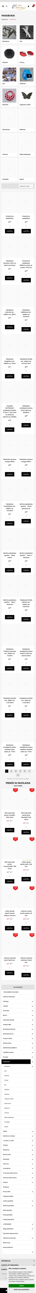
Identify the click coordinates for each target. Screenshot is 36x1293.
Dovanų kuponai (8, 1247)
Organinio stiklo (9, 1099)
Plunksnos (6, 1187)
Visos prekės (18, 786)
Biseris (5, 1015)
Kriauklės (7, 1122)
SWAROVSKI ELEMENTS (10, 1048)
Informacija (5, 1261)
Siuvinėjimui (6, 1168)
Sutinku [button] (21, 1285)
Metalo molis (7, 1154)
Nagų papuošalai (8, 1229)
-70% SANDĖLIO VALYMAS (11, 992)
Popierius (6, 1164)
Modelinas (6, 1150)
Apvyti (6, 1126)
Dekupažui (6, 1159)
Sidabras (7, 1024)
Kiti (5, 1085)
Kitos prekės (6, 1191)
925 (5, 1071)
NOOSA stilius (7, 1043)
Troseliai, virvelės (8, 1140)
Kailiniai (6, 1075)
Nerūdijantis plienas (9, 1029)
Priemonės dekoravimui (10, 1173)
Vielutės (5, 1145)
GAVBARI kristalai (8, 1052)
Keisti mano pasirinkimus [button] (21, 1289)
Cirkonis (6, 1113)
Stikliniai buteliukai (9, 997)
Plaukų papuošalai (8, 1219)
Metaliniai (7, 1066)
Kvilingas (6, 1001)
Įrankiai (5, 1182)
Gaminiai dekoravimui (10, 1178)
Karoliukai (6, 1010)
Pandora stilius (7, 1038)
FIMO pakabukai (9, 1117)
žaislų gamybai (7, 1210)
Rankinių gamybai (8, 1205)
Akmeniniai (7, 1103)
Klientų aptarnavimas (10, 1265)
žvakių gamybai (7, 1215)
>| (18, 775)
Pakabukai (6, 1061)
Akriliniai (6, 1094)
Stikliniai (6, 1089)
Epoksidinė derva (8, 1034)
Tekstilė (5, 1006)
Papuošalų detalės (8, 1020)
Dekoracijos (6, 1242)
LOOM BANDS (7, 1224)
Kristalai (5, 1057)
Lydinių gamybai (8, 1201)
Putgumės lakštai (8, 1196)
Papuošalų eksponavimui (10, 1233)
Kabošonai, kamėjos (9, 1136)
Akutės (5, 1131)
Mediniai (6, 1108)
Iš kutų (6, 1080)
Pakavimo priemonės (9, 1238)
